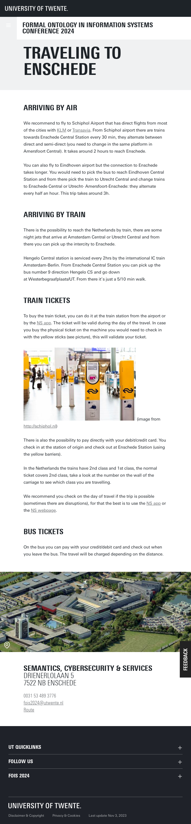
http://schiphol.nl (40, 426)
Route (29, 710)
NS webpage (43, 510)
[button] (185, 659)
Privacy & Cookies (66, 816)
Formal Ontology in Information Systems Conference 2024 (87, 28)
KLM (61, 130)
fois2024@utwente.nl (43, 703)
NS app (44, 322)
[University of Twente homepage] (36, 8)
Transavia (81, 130)
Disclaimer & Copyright (26, 816)
